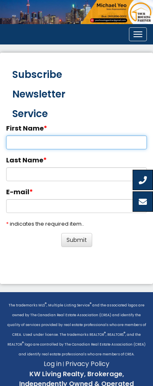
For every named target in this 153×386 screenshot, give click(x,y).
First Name (25, 128)
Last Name (24, 160)
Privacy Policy (87, 363)
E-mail (17, 192)
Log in (53, 363)
